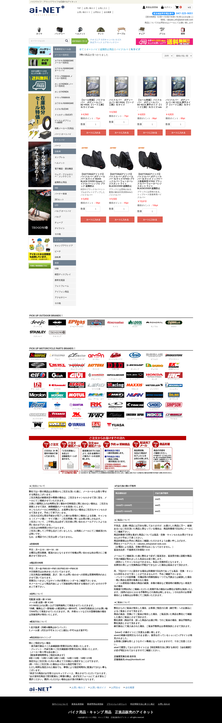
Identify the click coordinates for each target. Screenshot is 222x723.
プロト (57, 406)
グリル (162, 31)
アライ (135, 356)
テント (100, 31)
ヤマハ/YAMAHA (62, 97)
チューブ (59, 222)
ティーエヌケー (76, 416)
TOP (79, 8)
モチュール (76, 396)
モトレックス (57, 396)
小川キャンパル (108, 39)
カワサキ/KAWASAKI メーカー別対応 (64, 61)
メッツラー (154, 386)
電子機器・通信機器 (64, 168)
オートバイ (60, 140)
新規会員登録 (78, 704)
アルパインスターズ (76, 356)
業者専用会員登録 (95, 704)
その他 (58, 234)
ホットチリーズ (96, 324)
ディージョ (38, 324)
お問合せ (97, 12)
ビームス (154, 356)
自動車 (58, 151)
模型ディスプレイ (63, 274)
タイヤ (39, 31)
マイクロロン (38, 396)
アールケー (96, 406)
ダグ (57, 324)
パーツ (58, 145)
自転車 (58, 257)
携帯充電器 (60, 280)
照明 (182, 31)
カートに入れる (93, 132)
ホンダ (154, 376)
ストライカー (38, 416)
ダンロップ (135, 366)
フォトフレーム (62, 286)
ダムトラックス (76, 366)
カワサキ (57, 386)
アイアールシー (174, 376)
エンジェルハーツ (115, 356)
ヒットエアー (135, 376)
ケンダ (76, 386)
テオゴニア (95, 39)
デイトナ (96, 366)
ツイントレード (96, 416)
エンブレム (60, 157)
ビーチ (58, 251)
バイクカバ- (122, 49)
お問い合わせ (164, 704)
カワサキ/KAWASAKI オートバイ (64, 69)
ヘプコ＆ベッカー (115, 376)
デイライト (60, 228)
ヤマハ (76, 426)
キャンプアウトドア (64, 245)
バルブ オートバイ (63, 211)
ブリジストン (174, 356)
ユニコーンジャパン (135, 416)
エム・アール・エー (96, 396)
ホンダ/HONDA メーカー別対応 (64, 85)
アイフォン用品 (62, 291)
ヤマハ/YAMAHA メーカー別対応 (63, 77)
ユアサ (115, 426)
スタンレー (38, 333)
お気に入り (102, 8)
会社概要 (107, 12)
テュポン (115, 416)
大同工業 (115, 366)
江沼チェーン (174, 366)
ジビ (76, 376)
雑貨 (57, 263)
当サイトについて (60, 704)
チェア (141, 31)
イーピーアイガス (76, 324)
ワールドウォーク (38, 426)
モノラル (154, 324)
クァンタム (76, 406)
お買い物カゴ (89, 8)
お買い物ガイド (83, 12)
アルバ (57, 356)
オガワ (174, 324)
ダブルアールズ (57, 426)
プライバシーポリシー (117, 704)
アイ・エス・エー (38, 386)
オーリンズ (174, 396)
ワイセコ (174, 416)
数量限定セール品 (63, 49)
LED (56, 205)
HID (56, 188)
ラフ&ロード (115, 406)
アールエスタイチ (135, 406)
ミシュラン (174, 386)
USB (56, 268)
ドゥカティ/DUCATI (64, 115)
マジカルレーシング (115, 386)
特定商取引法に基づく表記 (142, 704)
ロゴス (118, 39)
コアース (57, 366)
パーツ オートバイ (63, 134)
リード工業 (96, 386)
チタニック (57, 416)
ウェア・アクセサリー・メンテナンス (64, 175)
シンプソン (174, 406)
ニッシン (135, 396)
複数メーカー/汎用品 (64, 128)
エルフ (38, 376)
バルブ (58, 217)
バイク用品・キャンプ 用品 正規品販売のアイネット (111, 712)
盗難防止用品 (61, 182)
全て (81, 49)
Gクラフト (57, 376)
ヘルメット (80, 31)
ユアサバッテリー (111, 42)
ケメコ (115, 324)
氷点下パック (96, 42)
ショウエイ (154, 406)
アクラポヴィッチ (38, 356)
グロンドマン (96, 376)
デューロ (154, 366)
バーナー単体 (61, 194)
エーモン (96, 356)
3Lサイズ (135, 49)
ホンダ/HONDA (62, 92)
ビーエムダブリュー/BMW (63, 121)
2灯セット (59, 199)
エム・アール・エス (115, 396)
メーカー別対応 (62, 55)
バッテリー (59, 31)
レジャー (59, 240)
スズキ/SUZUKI (61, 109)
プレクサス (38, 406)
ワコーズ (154, 416)
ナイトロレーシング (154, 396)
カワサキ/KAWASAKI (64, 103)
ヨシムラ (96, 426)
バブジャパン (38, 366)
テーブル (121, 31)
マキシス (135, 386)
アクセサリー (61, 297)
